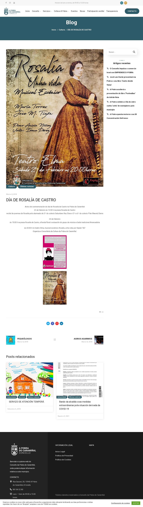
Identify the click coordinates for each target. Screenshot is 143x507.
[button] (132, 11)
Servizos (22, 397)
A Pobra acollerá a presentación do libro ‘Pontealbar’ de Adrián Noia (121, 93)
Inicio (54, 30)
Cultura (62, 30)
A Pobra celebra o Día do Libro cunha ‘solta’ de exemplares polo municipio (121, 106)
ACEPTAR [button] (136, 503)
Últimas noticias (27, 186)
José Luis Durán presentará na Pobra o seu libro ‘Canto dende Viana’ (121, 81)
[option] (29, 387)
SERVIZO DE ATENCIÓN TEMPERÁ (26, 401)
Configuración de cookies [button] (120, 503)
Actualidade (11, 397)
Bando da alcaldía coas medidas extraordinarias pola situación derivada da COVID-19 (79, 405)
